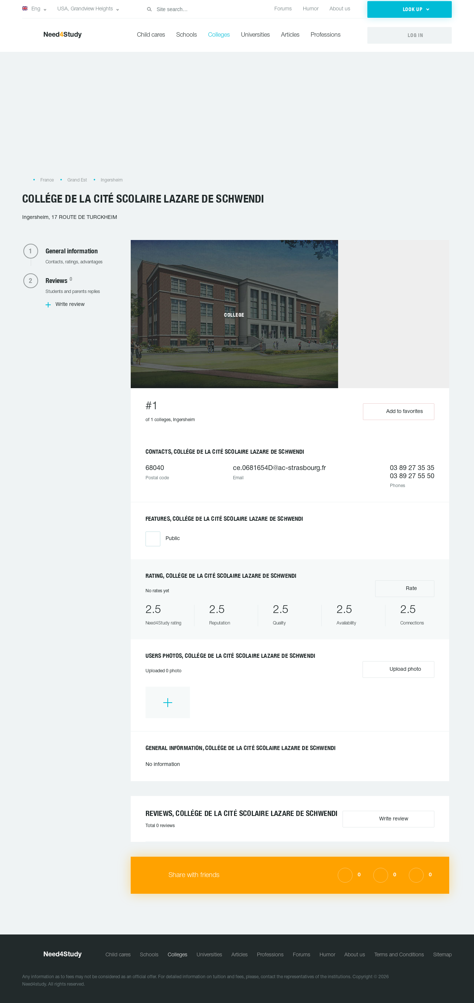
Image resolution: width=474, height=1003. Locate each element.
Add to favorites (398, 411)
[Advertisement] (237, 118)
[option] (168, 702)
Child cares (151, 35)
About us (340, 9)
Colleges (219, 35)
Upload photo (398, 669)
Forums (283, 9)
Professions (326, 35)
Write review (70, 304)
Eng (31, 8)
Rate (404, 588)
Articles (290, 35)
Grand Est (77, 180)
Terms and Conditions (399, 955)
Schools (186, 35)
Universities (255, 35)
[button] (409, 9)
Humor (310, 9)
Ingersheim (112, 180)
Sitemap (442, 955)
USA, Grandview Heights (85, 9)
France (47, 180)
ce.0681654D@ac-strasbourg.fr (279, 468)
